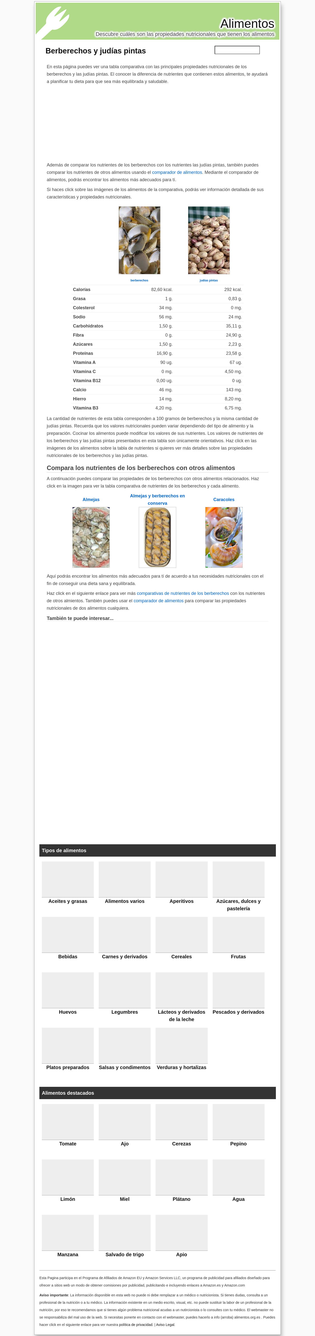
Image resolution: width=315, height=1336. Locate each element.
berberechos (139, 280)
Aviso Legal (165, 1325)
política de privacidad (135, 1325)
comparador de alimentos (177, 172)
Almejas (90, 499)
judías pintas (209, 280)
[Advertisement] (157, 122)
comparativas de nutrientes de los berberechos (183, 593)
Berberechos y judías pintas (96, 51)
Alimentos (247, 24)
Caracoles (224, 499)
